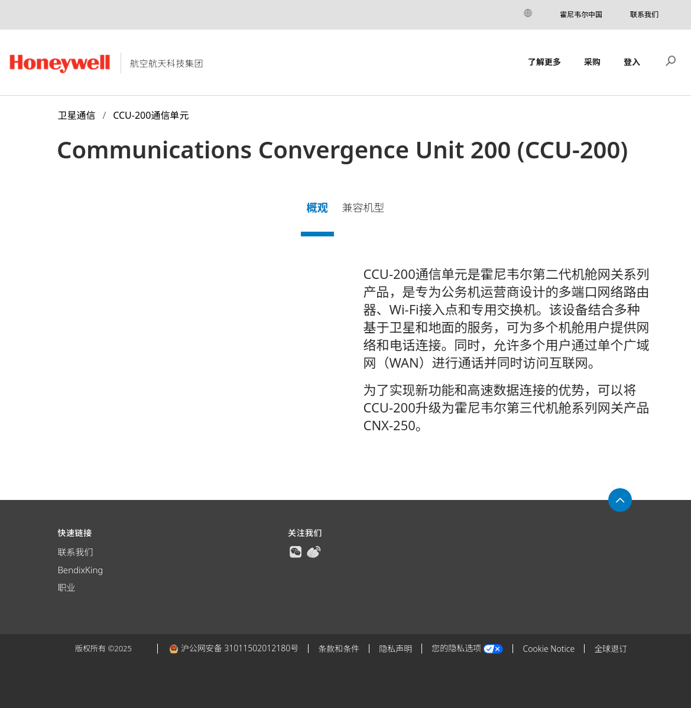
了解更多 (544, 61)
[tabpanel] (345, 354)
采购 (592, 61)
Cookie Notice (549, 648)
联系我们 (644, 14)
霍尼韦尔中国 (581, 14)
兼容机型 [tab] (363, 207)
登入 (632, 61)
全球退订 (610, 648)
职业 (66, 587)
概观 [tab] (317, 207)
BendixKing (80, 570)
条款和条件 (338, 648)
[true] (295, 551)
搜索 (671, 60)
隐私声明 (395, 648)
